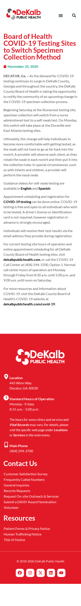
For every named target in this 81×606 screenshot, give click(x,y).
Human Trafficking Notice (22, 534)
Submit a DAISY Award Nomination (30, 502)
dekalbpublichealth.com (21, 259)
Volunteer (11, 507)
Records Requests (17, 491)
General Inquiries (16, 485)
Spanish (44, 188)
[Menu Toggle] (61, 15)
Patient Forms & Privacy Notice (27, 528)
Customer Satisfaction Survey (26, 474)
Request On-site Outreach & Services (31, 496)
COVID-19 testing (17, 202)
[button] (74, 15)
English (26, 188)
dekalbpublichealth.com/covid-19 (29, 304)
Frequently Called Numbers (24, 479)
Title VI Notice (14, 540)
